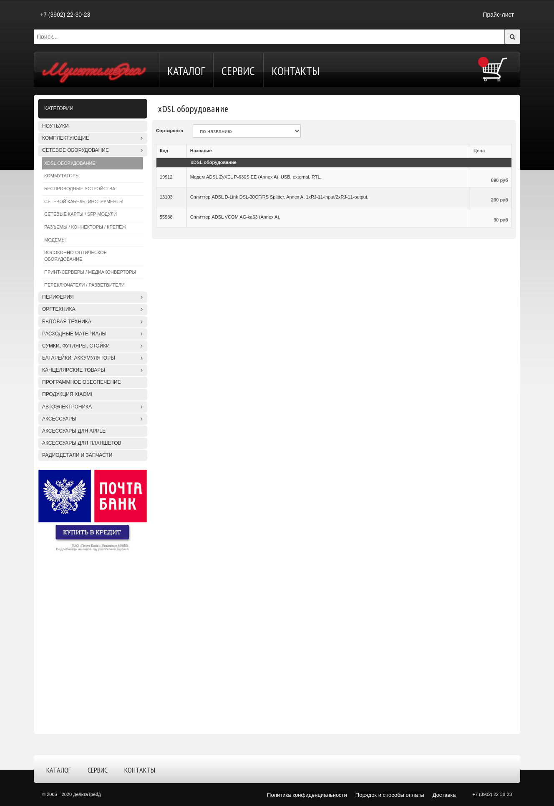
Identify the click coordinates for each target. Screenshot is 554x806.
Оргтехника (58, 309)
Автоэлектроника (67, 407)
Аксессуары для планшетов (81, 443)
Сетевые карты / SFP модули (80, 214)
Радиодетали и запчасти (77, 455)
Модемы (54, 239)
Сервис (238, 70)
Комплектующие (65, 138)
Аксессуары (59, 419)
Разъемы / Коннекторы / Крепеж (85, 226)
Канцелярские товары (73, 370)
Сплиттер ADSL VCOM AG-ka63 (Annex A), (235, 216)
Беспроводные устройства (79, 188)
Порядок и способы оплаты (389, 795)
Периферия (58, 297)
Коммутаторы (62, 175)
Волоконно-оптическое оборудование (75, 256)
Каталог (186, 70)
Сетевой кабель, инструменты (83, 201)
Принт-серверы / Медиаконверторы (90, 272)
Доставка (444, 795)
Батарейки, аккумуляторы (78, 358)
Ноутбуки (55, 126)
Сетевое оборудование (75, 150)
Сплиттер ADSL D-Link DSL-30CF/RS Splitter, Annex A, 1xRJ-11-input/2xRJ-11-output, (279, 196)
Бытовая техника (66, 322)
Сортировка (169, 130)
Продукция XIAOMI (67, 394)
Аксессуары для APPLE (74, 431)
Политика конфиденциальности (307, 795)
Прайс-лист (498, 14)
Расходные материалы (74, 334)
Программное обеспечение (81, 382)
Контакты (296, 70)
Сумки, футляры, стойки (76, 346)
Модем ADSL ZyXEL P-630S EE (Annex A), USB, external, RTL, (256, 176)
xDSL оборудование (70, 163)
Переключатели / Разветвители (84, 284)
